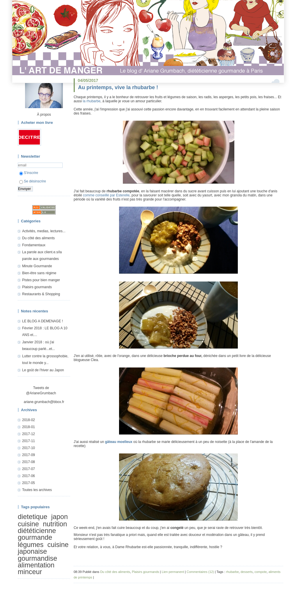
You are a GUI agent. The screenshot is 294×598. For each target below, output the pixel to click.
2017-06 (28, 476)
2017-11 (28, 441)
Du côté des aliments (38, 238)
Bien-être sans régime (39, 273)
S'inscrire (28, 173)
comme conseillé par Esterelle (106, 195)
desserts (246, 572)
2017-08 (28, 462)
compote (260, 572)
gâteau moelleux (118, 442)
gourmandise (37, 558)
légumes (30, 544)
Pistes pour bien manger (41, 280)
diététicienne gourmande (37, 534)
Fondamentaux (33, 245)
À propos (44, 114)
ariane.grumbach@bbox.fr (44, 402)
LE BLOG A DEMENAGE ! (42, 321)
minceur (30, 572)
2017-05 (28, 483)
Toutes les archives (37, 490)
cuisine (28, 524)
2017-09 (28, 455)
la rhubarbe (91, 101)
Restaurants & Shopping (41, 294)
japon (59, 516)
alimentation (36, 565)
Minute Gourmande (37, 266)
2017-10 (28, 448)
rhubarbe (232, 572)
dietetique (32, 516)
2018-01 (28, 427)
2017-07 (28, 469)
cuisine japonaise (43, 548)
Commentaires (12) (200, 572)
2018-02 (28, 420)
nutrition (55, 524)
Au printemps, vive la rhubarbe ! (118, 87)
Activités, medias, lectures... (43, 231)
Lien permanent (173, 572)
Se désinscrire (32, 181)
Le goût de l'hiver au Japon (43, 370)
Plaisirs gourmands (37, 287)
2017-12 (28, 434)
